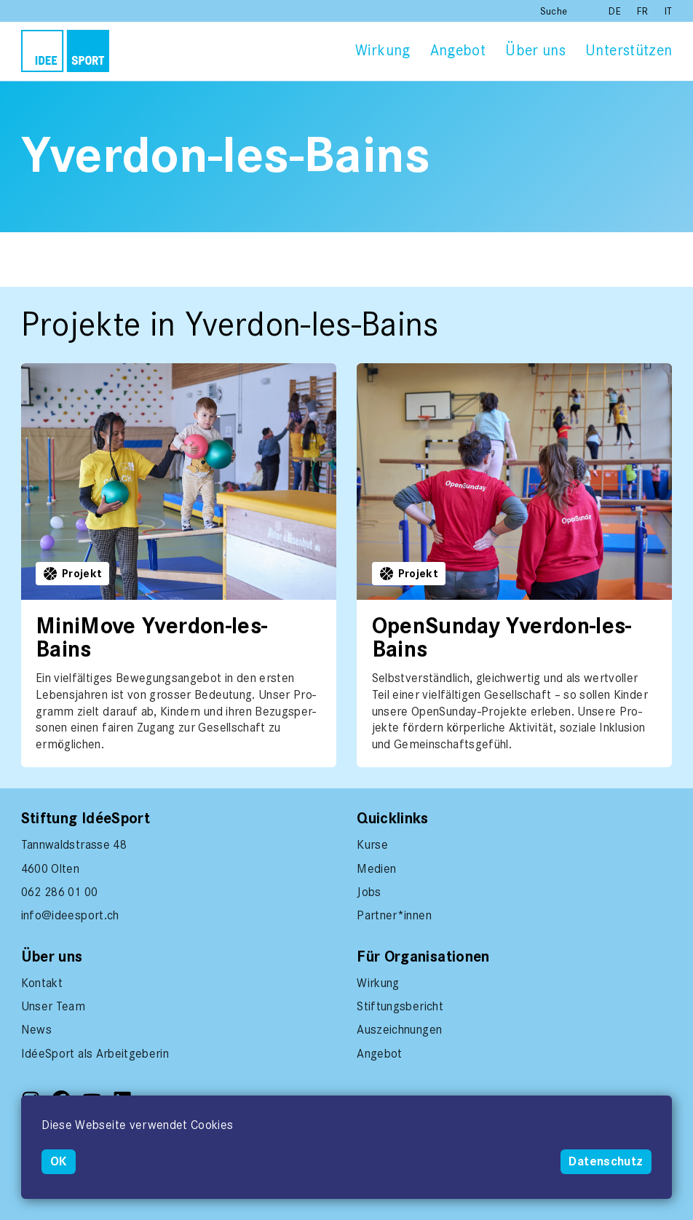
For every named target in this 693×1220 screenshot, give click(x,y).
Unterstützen (628, 50)
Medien (376, 868)
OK (59, 1161)
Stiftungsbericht (400, 1006)
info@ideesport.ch (70, 915)
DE (616, 11)
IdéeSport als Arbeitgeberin (95, 1053)
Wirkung (382, 50)
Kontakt (42, 982)
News (36, 1029)
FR (644, 11)
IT (669, 11)
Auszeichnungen (399, 1029)
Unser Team (53, 1006)
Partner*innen (394, 915)
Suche (554, 11)
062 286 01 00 (59, 891)
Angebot (458, 50)
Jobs (369, 891)
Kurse (372, 844)
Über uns (535, 50)
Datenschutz (606, 1161)
